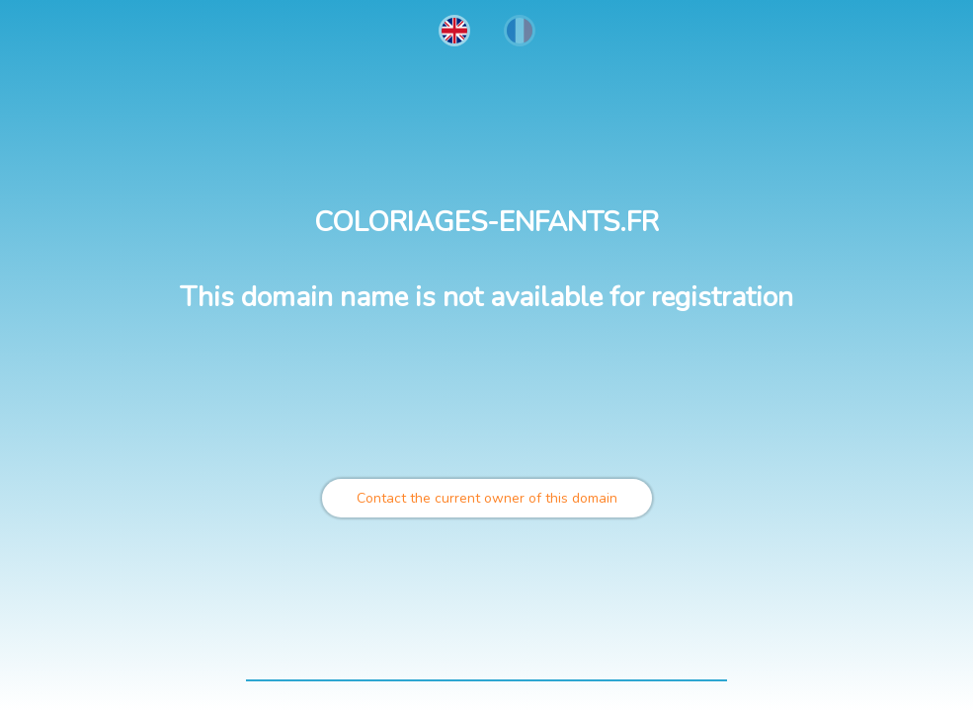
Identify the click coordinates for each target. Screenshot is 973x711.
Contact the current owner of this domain (487, 498)
